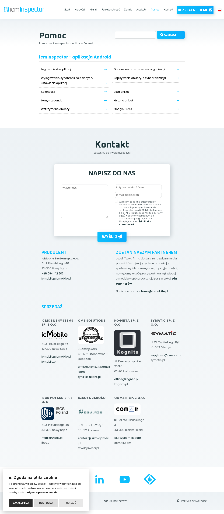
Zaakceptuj (21, 503)
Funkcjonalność (111, 9)
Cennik (128, 9)
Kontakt (168, 9)
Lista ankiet (121, 92)
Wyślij (112, 236)
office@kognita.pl (126, 379)
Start (67, 9)
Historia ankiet (123, 100)
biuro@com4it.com (127, 438)
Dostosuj (46, 503)
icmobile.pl (48, 362)
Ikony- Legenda (51, 100)
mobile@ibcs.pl (51, 438)
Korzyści (80, 9)
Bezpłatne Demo (195, 10)
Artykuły (141, 9)
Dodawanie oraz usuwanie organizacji (139, 69)
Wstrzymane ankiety (55, 109)
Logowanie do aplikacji (56, 69)
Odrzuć (71, 503)
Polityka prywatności (192, 500)
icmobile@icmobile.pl (56, 279)
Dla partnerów (115, 500)
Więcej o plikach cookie (42, 492)
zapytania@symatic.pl (166, 355)
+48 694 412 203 (52, 273)
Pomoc (155, 9)
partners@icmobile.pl (152, 291)
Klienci (93, 9)
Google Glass (123, 109)
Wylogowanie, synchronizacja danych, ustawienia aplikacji (67, 80)
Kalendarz (48, 92)
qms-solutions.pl (89, 377)
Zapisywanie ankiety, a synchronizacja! (140, 78)
